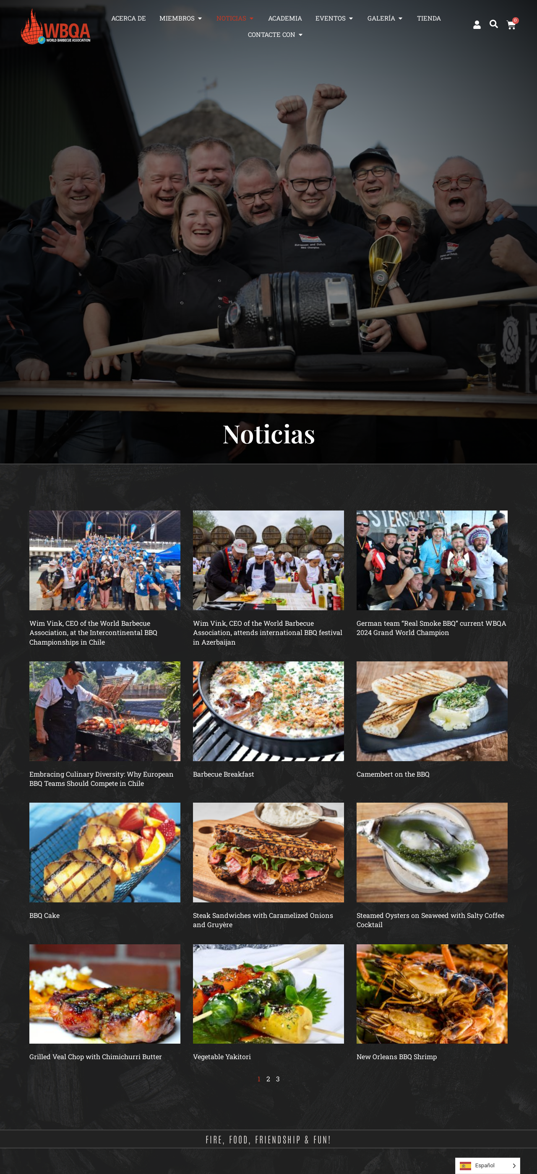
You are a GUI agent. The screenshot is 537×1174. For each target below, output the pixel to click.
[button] (494, 24)
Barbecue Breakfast (223, 774)
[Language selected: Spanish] (487, 1166)
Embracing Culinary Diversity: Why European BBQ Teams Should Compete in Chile (101, 779)
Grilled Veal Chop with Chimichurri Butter (95, 1056)
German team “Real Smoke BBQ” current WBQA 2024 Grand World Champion (431, 628)
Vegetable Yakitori (222, 1056)
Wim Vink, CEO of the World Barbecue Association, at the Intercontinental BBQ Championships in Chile (93, 632)
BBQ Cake (44, 915)
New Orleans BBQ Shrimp (397, 1056)
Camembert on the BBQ (393, 774)
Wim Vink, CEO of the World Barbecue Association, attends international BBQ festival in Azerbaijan (267, 632)
